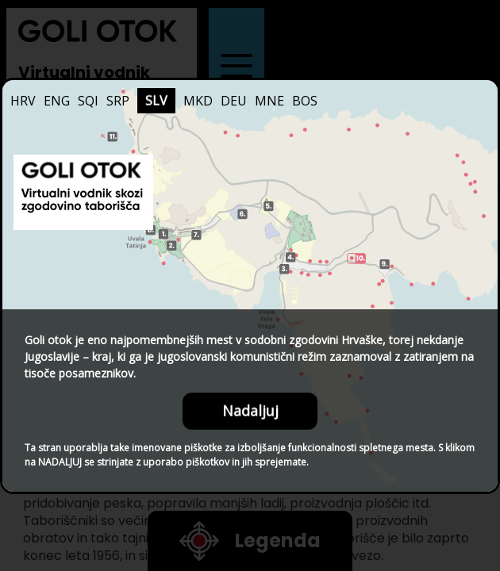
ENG (57, 100)
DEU (234, 100)
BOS (304, 100)
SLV (156, 100)
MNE (269, 100)
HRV (23, 100)
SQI (88, 100)
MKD (198, 100)
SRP (117, 100)
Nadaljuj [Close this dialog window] (250, 410)
